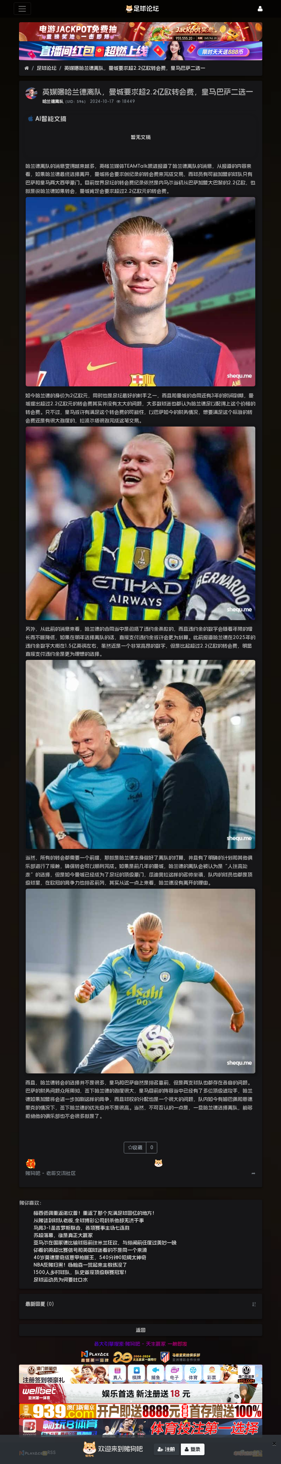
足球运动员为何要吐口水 (60, 1279)
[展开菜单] (22, 8)
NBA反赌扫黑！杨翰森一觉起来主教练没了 (80, 1264)
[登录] (260, 8)
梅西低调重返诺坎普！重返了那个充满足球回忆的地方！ (95, 1213)
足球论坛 (46, 68)
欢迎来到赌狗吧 (112, 1449)
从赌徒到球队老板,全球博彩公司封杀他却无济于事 (88, 1220)
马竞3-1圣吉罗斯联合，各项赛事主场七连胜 (81, 1227)
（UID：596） (75, 102)
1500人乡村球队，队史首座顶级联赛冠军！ (81, 1272)
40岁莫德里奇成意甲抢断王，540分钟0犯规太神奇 (89, 1257)
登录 (192, 1449)
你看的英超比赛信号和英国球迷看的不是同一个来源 (90, 1250)
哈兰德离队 (52, 101)
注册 (166, 1449)
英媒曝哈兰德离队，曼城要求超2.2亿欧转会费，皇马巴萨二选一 (134, 68)
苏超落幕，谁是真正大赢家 (63, 1235)
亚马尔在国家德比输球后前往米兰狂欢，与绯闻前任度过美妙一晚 (105, 1242)
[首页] (26, 68)
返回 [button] (141, 1330)
